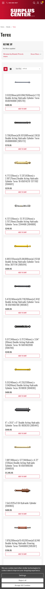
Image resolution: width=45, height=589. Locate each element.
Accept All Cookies (22, 585)
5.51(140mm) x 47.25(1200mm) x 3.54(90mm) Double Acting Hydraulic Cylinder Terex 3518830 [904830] (21, 385)
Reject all (22, 580)
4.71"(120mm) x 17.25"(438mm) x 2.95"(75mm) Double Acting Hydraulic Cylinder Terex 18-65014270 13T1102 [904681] (21, 180)
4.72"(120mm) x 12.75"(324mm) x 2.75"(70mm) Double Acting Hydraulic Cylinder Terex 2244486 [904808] (21, 221)
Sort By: (19, 69)
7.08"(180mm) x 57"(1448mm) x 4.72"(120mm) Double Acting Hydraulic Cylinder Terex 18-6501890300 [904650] (21, 464)
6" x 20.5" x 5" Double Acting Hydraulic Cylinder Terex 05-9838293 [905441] (22, 424)
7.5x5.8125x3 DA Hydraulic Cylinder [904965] (20, 504)
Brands (8, 27)
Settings (22, 575)
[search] (33, 3)
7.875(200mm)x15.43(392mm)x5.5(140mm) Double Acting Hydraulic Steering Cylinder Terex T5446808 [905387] (24, 543)
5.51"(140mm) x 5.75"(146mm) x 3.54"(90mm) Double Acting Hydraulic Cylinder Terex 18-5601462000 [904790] (22, 343)
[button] (22, 55)
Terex (14, 27)
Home (2, 27)
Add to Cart (22, 108)
